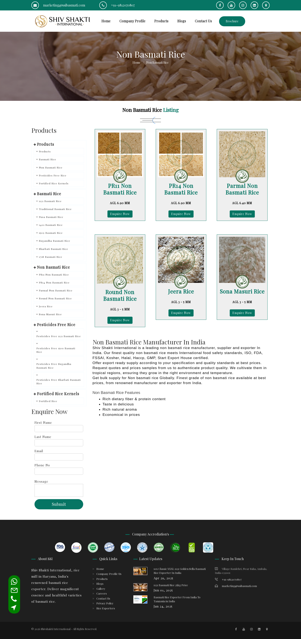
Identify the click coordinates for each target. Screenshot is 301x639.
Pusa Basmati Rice (51, 217)
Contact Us (203, 21)
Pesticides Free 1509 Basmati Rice (55, 350)
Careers (101, 593)
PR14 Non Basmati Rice (54, 282)
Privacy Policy (105, 603)
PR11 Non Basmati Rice (54, 274)
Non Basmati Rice (50, 167)
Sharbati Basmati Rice (53, 249)
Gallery (100, 588)
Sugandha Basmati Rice (54, 240)
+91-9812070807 (117, 5)
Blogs (181, 21)
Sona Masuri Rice (50, 314)
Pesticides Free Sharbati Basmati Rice (58, 381)
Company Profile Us (108, 574)
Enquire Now (120, 214)
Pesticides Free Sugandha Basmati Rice (53, 365)
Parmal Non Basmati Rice (56, 290)
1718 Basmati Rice (50, 256)
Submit (59, 504)
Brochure (232, 21)
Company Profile (132, 21)
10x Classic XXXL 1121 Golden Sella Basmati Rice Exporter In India (180, 570)
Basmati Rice (47, 159)
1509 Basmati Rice (51, 232)
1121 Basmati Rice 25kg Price (171, 585)
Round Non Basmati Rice (55, 298)
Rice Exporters (105, 608)
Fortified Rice (48, 401)
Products (161, 21)
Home (105, 21)
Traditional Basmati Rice (55, 209)
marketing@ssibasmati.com (58, 5)
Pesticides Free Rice (52, 175)
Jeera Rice (46, 306)
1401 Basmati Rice (51, 224)
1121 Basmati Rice (50, 201)
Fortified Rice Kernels (54, 183)
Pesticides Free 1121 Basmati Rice (58, 336)
